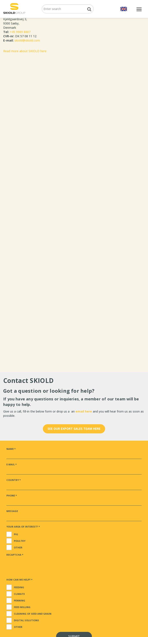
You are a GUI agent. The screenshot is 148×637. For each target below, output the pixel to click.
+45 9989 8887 (20, 32)
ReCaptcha (14, 554)
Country (13, 480)
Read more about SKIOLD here (24, 51)
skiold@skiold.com (27, 40)
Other (18, 547)
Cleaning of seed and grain (32, 613)
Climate (19, 593)
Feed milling (22, 607)
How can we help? (19, 579)
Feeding (19, 587)
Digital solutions (26, 620)
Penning (19, 600)
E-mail (11, 464)
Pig (16, 534)
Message (12, 511)
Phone (11, 495)
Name (11, 448)
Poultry (19, 540)
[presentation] (38, 566)
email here (84, 411)
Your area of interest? (23, 526)
